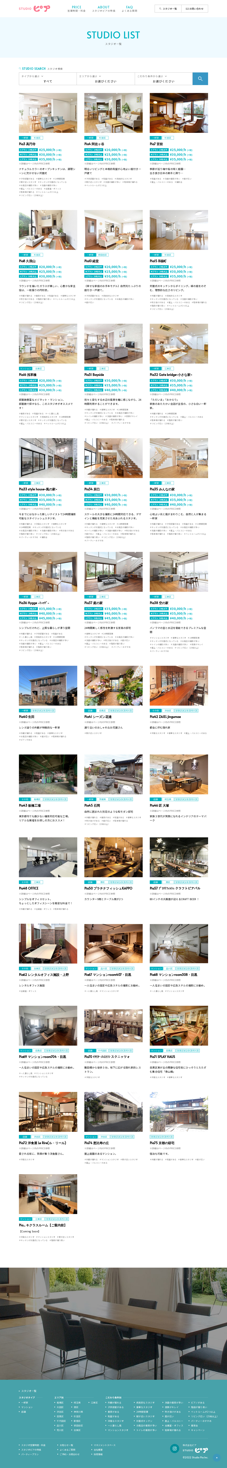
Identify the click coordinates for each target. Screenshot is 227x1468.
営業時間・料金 (76, 9)
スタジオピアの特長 (104, 9)
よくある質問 (129, 9)
